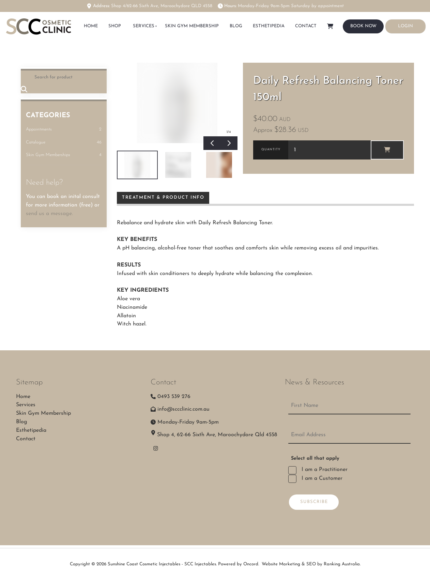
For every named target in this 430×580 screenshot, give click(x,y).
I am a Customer (321, 478)
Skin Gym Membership (192, 26)
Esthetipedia (269, 26)
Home (23, 396)
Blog (236, 26)
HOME (91, 26)
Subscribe (314, 502)
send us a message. (49, 213)
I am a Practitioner (324, 469)
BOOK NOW (356, 23)
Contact (306, 26)
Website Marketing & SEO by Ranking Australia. (311, 564)
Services (143, 26)
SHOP (114, 26)
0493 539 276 (173, 396)
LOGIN (392, 23)
